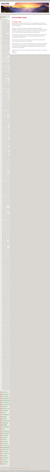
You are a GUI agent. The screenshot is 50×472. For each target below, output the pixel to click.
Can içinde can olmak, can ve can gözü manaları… (5, 94)
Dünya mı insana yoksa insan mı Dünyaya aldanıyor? (5, 341)
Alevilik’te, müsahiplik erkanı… (5, 262)
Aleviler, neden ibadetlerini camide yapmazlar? (5, 149)
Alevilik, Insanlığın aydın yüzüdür (5, 23)
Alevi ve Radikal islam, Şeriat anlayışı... (5, 199)
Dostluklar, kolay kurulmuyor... (5, 297)
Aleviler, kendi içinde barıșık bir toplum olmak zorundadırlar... (5, 242)
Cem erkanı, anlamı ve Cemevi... (5, 308)
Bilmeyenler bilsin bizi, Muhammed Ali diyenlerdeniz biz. (5, 119)
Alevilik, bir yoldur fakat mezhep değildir (5, 378)
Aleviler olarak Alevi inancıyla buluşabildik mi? (5, 386)
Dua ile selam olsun (4, 117)
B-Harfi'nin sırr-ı (4, 33)
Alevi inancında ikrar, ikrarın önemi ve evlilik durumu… (5, 194)
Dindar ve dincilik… (4, 212)
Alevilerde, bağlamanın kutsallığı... (5, 34)
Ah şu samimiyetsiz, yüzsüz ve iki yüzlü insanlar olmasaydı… (5, 298)
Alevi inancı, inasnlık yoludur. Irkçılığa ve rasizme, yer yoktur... (5, 277)
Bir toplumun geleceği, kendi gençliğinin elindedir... (5, 322)
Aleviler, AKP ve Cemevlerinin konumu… (5, 228)
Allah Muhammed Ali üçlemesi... (5, 73)
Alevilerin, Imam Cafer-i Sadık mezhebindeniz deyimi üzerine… (5, 39)
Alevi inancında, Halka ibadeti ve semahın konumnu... (5, 144)
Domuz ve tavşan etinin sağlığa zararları (5, 103)
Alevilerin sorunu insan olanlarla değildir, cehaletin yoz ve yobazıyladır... (5, 198)
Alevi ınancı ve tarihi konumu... (5, 333)
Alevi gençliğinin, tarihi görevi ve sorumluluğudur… (5, 307)
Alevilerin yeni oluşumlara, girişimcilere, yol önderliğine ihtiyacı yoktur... (5, 214)
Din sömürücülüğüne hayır (5, 97)
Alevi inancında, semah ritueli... (5, 306)
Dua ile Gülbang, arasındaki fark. (5, 167)
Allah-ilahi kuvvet (4, 22)
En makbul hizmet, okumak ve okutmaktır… (5, 289)
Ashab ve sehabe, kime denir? (5, 202)
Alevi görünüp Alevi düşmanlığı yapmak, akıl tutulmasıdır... (5, 353)
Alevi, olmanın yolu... (4, 172)
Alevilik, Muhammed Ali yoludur (5, 99)
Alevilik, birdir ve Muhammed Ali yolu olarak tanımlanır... (5, 318)
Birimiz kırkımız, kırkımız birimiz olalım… (5, 332)
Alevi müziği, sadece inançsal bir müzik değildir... (5, 323)
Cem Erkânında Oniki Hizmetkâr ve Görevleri (5, 373)
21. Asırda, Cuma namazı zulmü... (5, 326)
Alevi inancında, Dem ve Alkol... (5, 42)
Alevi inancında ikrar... (5, 83)
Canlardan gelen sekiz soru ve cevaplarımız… (5, 336)
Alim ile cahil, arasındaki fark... (5, 208)
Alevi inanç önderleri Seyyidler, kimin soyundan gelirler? (5, 182)
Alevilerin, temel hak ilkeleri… (5, 302)
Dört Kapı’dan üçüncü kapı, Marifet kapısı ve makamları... (5, 192)
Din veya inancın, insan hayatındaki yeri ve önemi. (5, 168)
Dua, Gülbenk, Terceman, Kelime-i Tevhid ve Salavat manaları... (5, 178)
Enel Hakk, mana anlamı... (5, 79)
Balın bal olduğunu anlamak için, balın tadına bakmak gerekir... (5, 284)
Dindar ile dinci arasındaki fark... (5, 217)
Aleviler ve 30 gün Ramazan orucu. (5, 113)
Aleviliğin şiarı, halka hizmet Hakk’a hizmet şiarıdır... (5, 316)
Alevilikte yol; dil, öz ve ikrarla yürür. (5, 377)
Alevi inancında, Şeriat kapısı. (5, 162)
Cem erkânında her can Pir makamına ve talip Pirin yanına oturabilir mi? (5, 372)
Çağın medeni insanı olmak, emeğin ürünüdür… (5, 331)
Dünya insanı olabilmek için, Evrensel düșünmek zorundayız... (5, 243)
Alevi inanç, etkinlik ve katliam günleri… (5, 272)
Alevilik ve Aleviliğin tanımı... (5, 134)
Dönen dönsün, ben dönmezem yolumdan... (5, 218)
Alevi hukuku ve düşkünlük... (5, 183)
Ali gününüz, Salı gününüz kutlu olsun (5, 381)
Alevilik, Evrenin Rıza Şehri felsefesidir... (5, 237)
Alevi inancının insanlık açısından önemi (5, 388)
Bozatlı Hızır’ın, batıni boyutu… (5, 244)
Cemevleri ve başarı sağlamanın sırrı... (5, 348)
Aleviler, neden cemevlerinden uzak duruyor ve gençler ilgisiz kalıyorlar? (5, 343)
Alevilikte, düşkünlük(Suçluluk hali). (5, 123)
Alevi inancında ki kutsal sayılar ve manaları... (5, 38)
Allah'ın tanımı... (4, 78)
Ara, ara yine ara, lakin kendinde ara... (5, 158)
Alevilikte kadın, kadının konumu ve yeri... (5, 267)
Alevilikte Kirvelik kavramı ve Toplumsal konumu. (5, 363)
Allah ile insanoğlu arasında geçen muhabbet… (5, 233)
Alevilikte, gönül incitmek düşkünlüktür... (5, 269)
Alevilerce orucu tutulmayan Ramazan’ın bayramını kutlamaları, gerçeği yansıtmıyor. (5, 142)
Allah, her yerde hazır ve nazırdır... (5, 292)
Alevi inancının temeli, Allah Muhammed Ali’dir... (5, 287)
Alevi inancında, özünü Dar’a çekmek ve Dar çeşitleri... (5, 32)
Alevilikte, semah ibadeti (5, 154)
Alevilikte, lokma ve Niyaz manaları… (5, 189)
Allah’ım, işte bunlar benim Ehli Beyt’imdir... (5, 163)
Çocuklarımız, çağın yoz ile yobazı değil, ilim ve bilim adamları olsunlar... (5, 209)
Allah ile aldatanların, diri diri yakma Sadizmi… (5, 232)
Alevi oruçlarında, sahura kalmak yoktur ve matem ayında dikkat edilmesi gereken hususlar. (5, 143)
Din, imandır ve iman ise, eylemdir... (5, 278)
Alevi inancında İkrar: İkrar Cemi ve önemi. (5, 362)
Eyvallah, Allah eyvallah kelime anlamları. (5, 164)
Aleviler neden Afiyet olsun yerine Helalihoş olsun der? (5, 69)
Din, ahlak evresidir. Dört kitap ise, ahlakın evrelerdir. (5, 159)
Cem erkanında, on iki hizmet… (5, 223)
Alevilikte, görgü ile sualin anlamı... (5, 303)
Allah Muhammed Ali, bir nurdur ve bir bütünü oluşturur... (5, 311)
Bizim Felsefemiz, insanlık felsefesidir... (5, 239)
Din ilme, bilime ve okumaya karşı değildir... (5, 257)
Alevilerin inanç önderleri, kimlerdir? (5, 132)
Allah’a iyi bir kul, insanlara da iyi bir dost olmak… (5, 238)
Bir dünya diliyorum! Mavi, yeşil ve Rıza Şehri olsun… (5, 301)
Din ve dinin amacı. (4, 114)
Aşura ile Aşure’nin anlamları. (5, 179)
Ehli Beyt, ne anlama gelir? (5, 153)
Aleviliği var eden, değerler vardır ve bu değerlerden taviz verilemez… (5, 184)
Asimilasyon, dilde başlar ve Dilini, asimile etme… (5, 338)
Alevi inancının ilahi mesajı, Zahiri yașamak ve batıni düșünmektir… (5, 227)
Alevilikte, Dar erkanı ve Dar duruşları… (5, 122)
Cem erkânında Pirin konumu (5, 371)
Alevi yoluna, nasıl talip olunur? (5, 173)
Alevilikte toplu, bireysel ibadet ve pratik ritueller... (5, 188)
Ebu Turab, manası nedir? (5, 124)
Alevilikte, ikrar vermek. (5, 127)
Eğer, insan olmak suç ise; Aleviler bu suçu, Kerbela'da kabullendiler (5, 129)
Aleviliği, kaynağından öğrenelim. (5, 24)
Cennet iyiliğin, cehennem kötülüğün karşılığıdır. (5, 368)
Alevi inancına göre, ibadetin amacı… (5, 283)
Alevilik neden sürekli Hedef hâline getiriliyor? (5, 387)
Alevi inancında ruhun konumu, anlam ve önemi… (5, 148)
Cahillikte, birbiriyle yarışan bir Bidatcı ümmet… (5, 346)
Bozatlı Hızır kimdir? (4, 247)
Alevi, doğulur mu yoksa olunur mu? (5, 128)
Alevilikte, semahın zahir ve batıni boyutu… (5, 72)
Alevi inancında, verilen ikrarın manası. (5, 147)
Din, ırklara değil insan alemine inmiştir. (5, 174)
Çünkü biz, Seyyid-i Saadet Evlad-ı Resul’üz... (5, 224)
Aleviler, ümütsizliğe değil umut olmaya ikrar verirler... (5, 293)
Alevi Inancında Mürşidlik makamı (5, 104)
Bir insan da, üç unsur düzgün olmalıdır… (5, 222)
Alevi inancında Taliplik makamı (5, 108)
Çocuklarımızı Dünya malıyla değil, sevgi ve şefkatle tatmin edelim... (5, 282)
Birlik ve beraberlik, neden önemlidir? (5, 254)
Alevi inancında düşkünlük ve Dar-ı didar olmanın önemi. (5, 361)
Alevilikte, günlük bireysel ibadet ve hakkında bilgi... (5, 337)
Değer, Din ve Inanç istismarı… (5, 347)
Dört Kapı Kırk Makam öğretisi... (5, 264)
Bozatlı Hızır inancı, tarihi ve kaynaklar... (5, 252)
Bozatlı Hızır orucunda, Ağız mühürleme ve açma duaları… (5, 249)
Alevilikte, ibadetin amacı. (5, 177)
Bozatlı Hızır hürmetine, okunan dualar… (5, 253)
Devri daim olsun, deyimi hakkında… (5, 197)
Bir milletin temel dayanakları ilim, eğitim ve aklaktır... (5, 357)
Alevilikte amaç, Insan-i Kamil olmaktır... (5, 37)
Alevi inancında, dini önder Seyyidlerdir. (5, 28)
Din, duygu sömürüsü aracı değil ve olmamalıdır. (5, 118)
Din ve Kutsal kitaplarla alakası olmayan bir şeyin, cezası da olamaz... (5, 294)
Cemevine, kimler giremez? (5, 133)
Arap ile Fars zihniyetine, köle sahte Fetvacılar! (5, 327)
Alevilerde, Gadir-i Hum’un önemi (5, 137)
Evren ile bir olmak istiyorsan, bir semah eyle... (5, 229)
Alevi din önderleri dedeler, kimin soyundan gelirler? (5, 152)
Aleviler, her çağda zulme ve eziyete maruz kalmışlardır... (5, 296)
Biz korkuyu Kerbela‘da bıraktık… (5, 342)
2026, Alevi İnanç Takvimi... (5, 64)
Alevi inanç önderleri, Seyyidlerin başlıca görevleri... (5, 268)
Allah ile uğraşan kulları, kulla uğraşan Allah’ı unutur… (5, 204)
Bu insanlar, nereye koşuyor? (5, 258)
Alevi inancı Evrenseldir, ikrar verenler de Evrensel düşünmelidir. (5, 157)
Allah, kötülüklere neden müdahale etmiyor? (5, 187)
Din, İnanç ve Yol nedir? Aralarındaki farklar (5, 376)
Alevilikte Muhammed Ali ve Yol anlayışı (5, 383)
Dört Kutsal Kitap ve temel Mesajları (5, 382)
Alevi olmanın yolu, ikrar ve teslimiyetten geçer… (5, 274)
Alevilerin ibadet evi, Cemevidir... (5, 29)
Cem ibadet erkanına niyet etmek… (5, 328)
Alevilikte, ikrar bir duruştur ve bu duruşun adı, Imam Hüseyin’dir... (5, 288)
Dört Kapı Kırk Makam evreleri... (5, 63)
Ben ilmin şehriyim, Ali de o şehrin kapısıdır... (5, 93)
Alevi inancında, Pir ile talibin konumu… (5, 312)
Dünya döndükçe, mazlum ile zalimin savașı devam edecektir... (5, 234)
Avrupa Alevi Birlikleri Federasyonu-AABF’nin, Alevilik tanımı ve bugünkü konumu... (5, 351)
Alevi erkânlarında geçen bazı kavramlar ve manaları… (5, 356)
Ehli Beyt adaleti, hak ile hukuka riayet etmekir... (5, 317)
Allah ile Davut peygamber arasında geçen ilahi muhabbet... (5, 279)
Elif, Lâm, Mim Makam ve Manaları (5, 112)
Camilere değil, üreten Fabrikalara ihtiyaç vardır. (5, 358)
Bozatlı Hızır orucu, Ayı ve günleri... (5, 248)
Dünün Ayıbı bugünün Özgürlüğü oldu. (5, 366)
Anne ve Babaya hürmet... (5, 213)
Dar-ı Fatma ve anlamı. (5, 138)
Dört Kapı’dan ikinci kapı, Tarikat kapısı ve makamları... (5, 193)
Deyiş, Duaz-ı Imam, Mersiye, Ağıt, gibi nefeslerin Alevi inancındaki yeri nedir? (5, 139)
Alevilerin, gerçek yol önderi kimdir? (5, 259)
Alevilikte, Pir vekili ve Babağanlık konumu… (5, 27)
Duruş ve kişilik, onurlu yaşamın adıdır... (5, 313)
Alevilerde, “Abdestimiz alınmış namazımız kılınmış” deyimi (5, 77)
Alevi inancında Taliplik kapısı (5, 87)
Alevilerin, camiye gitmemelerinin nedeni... (5, 321)
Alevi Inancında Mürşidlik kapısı (5, 84)
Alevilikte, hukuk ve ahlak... (5, 43)
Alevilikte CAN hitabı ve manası (5, 74)
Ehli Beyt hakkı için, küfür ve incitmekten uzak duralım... (5, 273)
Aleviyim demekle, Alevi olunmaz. (5, 169)
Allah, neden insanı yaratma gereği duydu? (5, 203)
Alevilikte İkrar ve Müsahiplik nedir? (5, 367)
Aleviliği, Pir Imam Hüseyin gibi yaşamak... (5, 49)
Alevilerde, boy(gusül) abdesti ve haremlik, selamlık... (5, 263)
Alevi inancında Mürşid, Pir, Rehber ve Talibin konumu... (5, 352)
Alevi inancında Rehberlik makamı (5, 107)
